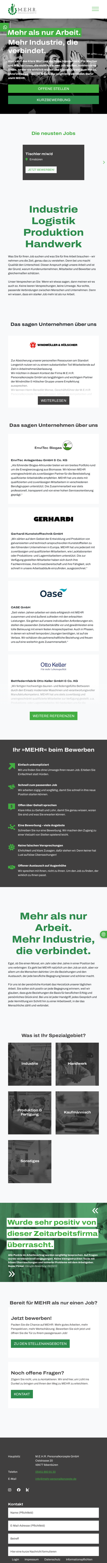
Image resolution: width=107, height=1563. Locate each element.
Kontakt (22, 1394)
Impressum (32, 1559)
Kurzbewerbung (53, 100)
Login (15, 1559)
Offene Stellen (53, 89)
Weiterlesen (53, 400)
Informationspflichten (79, 1559)
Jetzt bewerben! (41, 169)
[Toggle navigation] (94, 9)
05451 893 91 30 (45, 1471)
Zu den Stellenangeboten (40, 1344)
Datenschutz (52, 1559)
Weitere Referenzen (53, 716)
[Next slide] (104, 162)
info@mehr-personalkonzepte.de (55, 1478)
